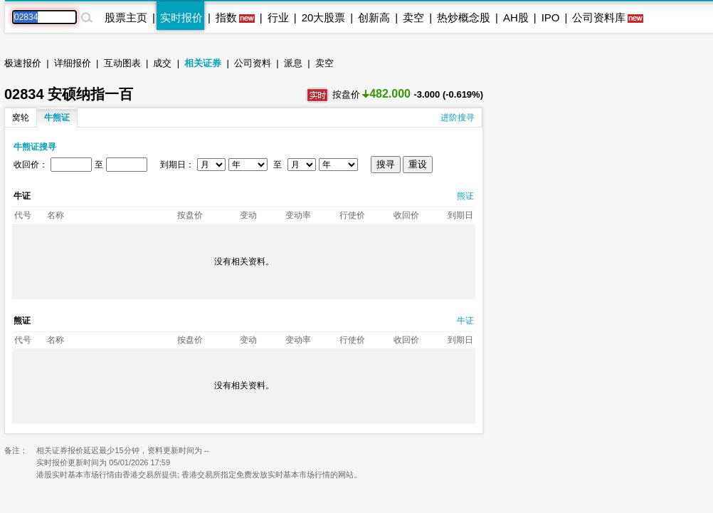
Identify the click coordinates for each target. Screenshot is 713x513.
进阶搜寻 (457, 118)
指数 (226, 17)
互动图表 (122, 63)
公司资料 (252, 63)
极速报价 (22, 63)
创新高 (374, 17)
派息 (293, 63)
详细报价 (72, 63)
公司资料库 (598, 17)
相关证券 (202, 63)
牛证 (465, 321)
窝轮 (20, 118)
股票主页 (126, 17)
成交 (162, 63)
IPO (551, 17)
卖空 (413, 17)
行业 (278, 17)
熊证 (465, 196)
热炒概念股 (463, 17)
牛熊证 (57, 118)
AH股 (516, 17)
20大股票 (324, 17)
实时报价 (181, 17)
